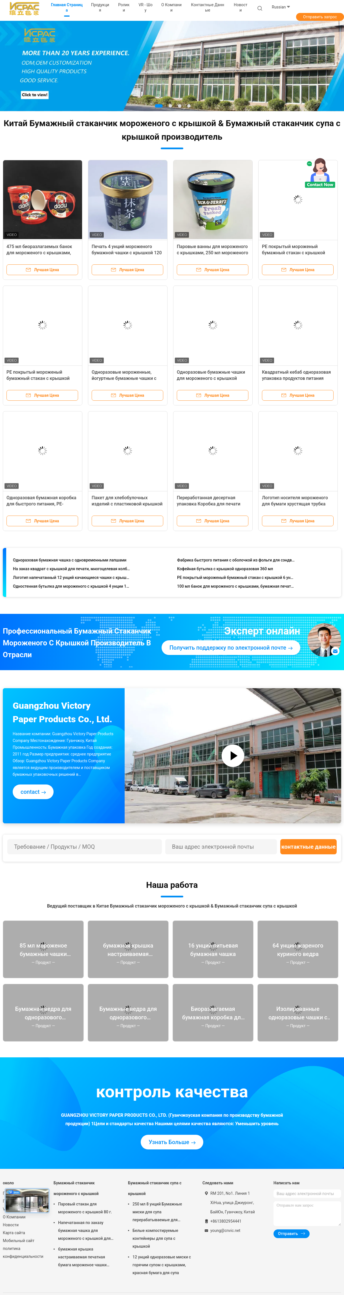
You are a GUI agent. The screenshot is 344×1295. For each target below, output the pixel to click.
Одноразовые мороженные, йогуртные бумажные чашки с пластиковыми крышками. (124, 378)
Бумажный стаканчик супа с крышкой (155, 1188)
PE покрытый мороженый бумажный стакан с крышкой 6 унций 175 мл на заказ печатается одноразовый (236, 579)
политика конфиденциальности (22, 1252)
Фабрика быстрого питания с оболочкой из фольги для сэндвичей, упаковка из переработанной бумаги (236, 561)
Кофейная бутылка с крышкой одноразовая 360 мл (225, 570)
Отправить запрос (320, 17)
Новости (11, 1225)
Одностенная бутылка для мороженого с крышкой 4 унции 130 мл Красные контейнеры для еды (72, 587)
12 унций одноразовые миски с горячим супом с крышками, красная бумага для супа (162, 1265)
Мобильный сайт (18, 1240)
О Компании (14, 1217)
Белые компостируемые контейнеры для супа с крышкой (155, 1238)
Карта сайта (14, 1233)
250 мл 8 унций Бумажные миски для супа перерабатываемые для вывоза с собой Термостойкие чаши (161, 1213)
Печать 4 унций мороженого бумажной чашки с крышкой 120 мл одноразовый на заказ (127, 253)
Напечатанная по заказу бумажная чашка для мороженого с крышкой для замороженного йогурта (84, 1231)
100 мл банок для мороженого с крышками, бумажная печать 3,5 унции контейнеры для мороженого (236, 587)
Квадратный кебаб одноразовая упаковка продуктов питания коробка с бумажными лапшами (296, 378)
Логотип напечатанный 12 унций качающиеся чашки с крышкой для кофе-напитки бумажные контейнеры (72, 579)
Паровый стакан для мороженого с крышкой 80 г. (85, 1208)
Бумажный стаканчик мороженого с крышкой (76, 1188)
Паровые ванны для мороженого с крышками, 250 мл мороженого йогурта (212, 253)
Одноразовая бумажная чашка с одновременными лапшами (69, 561)
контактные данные (308, 846)
